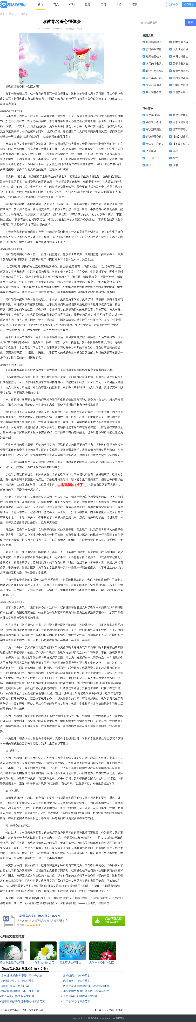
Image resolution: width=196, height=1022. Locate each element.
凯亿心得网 (93, 1018)
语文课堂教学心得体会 (159, 92)
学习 (103, 4)
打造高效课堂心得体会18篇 (161, 49)
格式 (175, 158)
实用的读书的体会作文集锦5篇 (163, 63)
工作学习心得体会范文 (76, 1001)
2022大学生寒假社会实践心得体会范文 (86, 991)
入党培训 (151, 151)
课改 (175, 151)
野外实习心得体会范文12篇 (17, 996)
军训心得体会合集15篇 (159, 85)
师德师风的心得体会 (157, 42)
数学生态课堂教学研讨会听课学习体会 (86, 985)
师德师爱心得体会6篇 (158, 136)
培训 (135, 4)
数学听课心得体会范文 (76, 975)
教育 (87, 4)
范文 (56, 4)
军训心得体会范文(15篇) (16, 985)
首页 (40, 4)
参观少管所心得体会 (184, 115)
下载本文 (80, 28)
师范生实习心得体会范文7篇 (80, 996)
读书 (175, 165)
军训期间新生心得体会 (159, 129)
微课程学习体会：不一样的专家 (20, 991)
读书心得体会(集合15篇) (159, 70)
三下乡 (150, 158)
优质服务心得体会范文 (76, 980)
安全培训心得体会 (113, 1010)
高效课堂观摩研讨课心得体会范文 (21, 975)
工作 (119, 4)
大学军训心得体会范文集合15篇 (26, 1010)
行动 (72, 4)
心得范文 (23, 14)
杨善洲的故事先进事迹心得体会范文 (23, 1001)
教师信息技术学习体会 (159, 56)
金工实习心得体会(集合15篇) (162, 143)
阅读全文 (70, 28)
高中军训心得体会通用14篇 (161, 78)
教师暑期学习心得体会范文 (17, 980)
